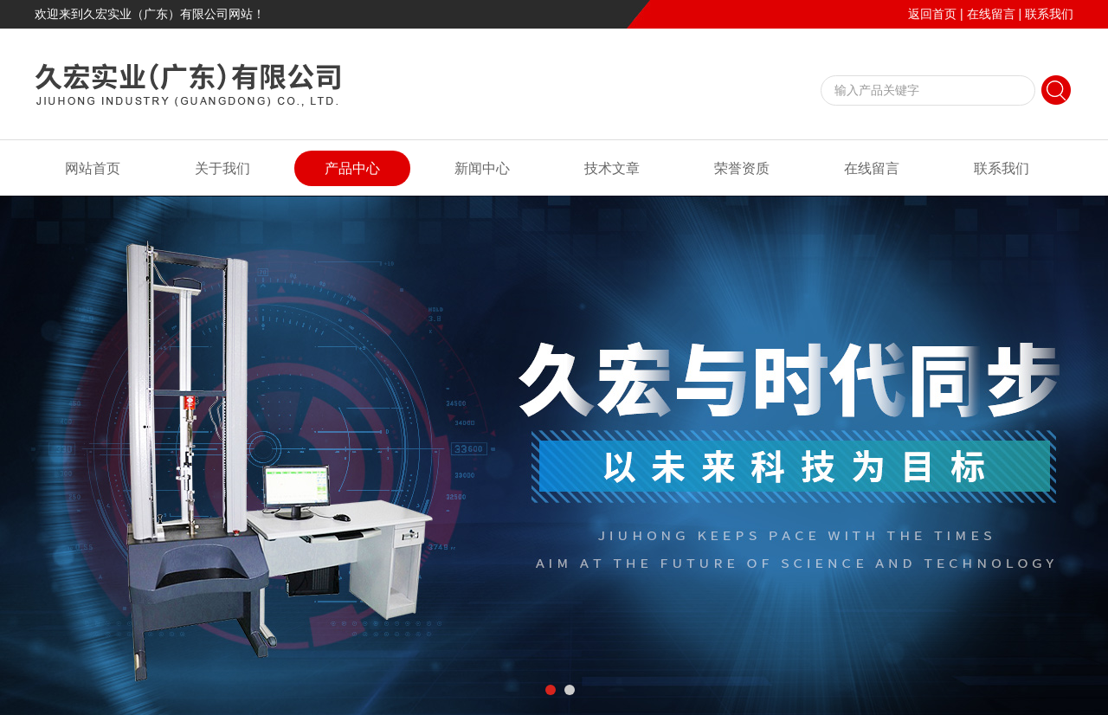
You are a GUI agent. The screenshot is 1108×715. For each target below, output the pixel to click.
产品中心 (352, 168)
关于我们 (222, 168)
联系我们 (1049, 14)
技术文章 (612, 168)
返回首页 (932, 14)
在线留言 (991, 14)
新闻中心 (482, 168)
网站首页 (92, 168)
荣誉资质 (742, 168)
